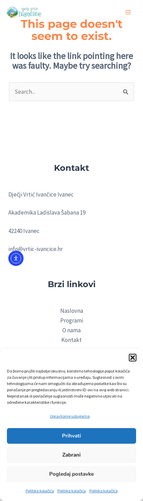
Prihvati (71, 435)
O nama (71, 330)
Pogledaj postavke (71, 473)
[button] (132, 357)
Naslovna (71, 311)
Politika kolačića (40, 490)
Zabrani (71, 454)
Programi (71, 320)
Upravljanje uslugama (70, 416)
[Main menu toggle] (128, 12)
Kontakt (71, 340)
